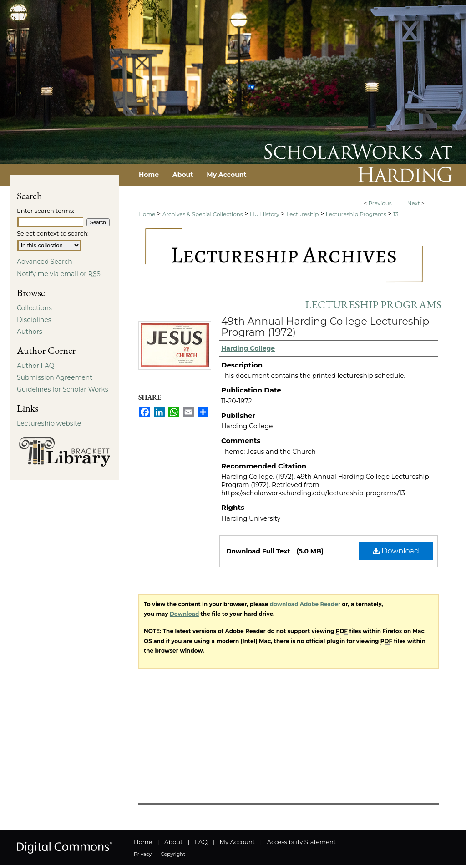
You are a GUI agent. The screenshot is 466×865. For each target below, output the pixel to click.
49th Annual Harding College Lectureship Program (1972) (325, 326)
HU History (264, 214)
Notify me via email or (59, 274)
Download (396, 551)
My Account (237, 841)
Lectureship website (49, 423)
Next (413, 203)
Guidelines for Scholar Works (62, 389)
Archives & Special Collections (202, 214)
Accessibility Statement (301, 841)
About (173, 841)
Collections (34, 308)
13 (395, 214)
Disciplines (34, 320)
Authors (29, 331)
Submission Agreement (54, 377)
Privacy (143, 854)
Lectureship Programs (356, 214)
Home (146, 214)
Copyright (173, 854)
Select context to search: (53, 233)
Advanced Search (44, 261)
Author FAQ (36, 366)
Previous (379, 203)
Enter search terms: (45, 210)
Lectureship (302, 214)
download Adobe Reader (305, 604)
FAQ (201, 841)
